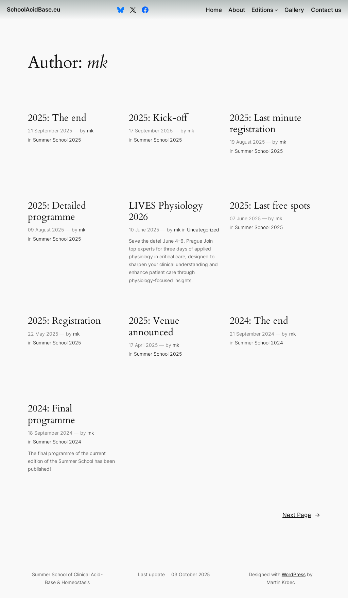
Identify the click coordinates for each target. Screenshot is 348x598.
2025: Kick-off (158, 118)
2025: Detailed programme (57, 211)
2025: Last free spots (270, 205)
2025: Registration (64, 320)
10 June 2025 (144, 229)
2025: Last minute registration (265, 123)
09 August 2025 (46, 229)
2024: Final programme (51, 414)
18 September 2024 (50, 433)
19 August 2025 (247, 142)
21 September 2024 (252, 334)
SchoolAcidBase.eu (33, 9)
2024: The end (259, 320)
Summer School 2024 (259, 342)
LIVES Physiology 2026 (166, 211)
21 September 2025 (50, 130)
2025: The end (57, 118)
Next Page (301, 515)
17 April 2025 (143, 345)
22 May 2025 (43, 334)
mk (90, 130)
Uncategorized (203, 229)
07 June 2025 (245, 218)
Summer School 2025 (57, 140)
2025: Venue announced (154, 326)
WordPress (294, 574)
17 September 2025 (151, 130)
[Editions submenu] (276, 10)
